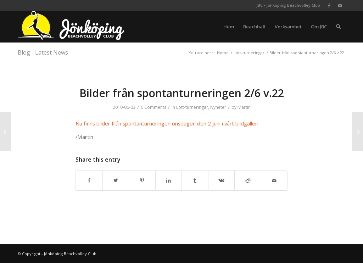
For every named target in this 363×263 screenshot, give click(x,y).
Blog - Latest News (43, 52)
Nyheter (218, 107)
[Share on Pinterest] (142, 180)
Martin (244, 107)
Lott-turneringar (192, 107)
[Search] (338, 26)
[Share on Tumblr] (195, 180)
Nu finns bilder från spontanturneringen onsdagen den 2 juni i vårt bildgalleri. (167, 123)
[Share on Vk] (221, 180)
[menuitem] (229, 26)
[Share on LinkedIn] (169, 180)
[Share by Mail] (274, 180)
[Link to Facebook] (329, 5)
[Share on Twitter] (116, 180)
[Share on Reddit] (248, 180)
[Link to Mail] (340, 5)
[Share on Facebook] (89, 180)
